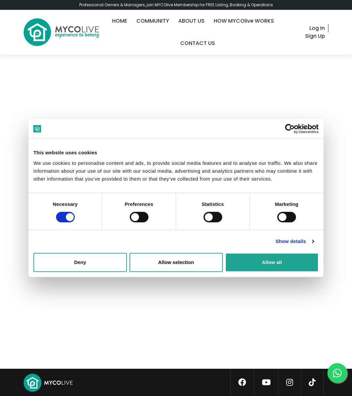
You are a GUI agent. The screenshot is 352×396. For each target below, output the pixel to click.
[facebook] (242, 382)
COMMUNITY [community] (152, 21)
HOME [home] (119, 21)
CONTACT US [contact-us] (197, 43)
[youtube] (266, 382)
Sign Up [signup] (315, 36)
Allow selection (176, 262)
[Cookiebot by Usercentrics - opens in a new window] (290, 129)
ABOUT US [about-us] (191, 21)
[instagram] (289, 382)
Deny (80, 262)
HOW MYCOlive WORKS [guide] (244, 21)
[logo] (61, 32)
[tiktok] (312, 382)
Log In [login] (317, 28)
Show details (291, 241)
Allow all (272, 262)
